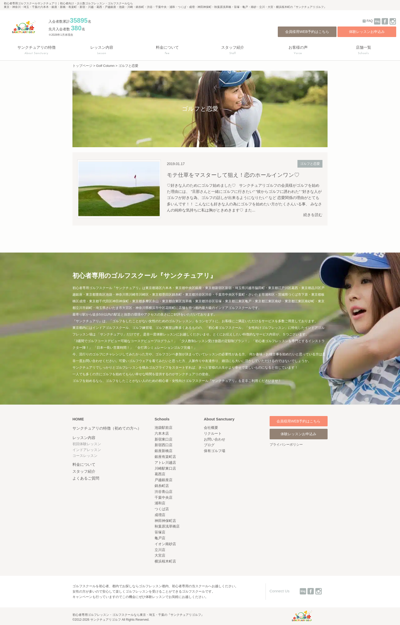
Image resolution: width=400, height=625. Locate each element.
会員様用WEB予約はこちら (307, 32)
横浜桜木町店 (165, 561)
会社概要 (211, 428)
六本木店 (162, 433)
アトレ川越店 (165, 462)
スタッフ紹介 (83, 471)
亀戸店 (160, 538)
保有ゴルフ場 (214, 451)
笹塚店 (160, 532)
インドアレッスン (86, 450)
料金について (83, 464)
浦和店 (160, 503)
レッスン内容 (83, 437)
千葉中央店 (163, 497)
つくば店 (162, 509)
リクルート (213, 433)
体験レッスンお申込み (367, 32)
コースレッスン (84, 456)
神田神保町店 (165, 521)
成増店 (160, 515)
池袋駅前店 (163, 428)
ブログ (209, 445)
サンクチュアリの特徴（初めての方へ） (106, 428)
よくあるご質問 (85, 478)
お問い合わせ (214, 439)
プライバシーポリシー (286, 444)
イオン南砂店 (165, 544)
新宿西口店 (163, 445)
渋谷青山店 (163, 492)
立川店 (160, 550)
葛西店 (160, 474)
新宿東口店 (163, 439)
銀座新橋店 (163, 451)
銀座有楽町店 (165, 457)
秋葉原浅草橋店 (167, 526)
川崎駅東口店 (165, 468)
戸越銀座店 (163, 480)
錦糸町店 (162, 486)
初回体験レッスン (86, 444)
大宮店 (160, 555)
